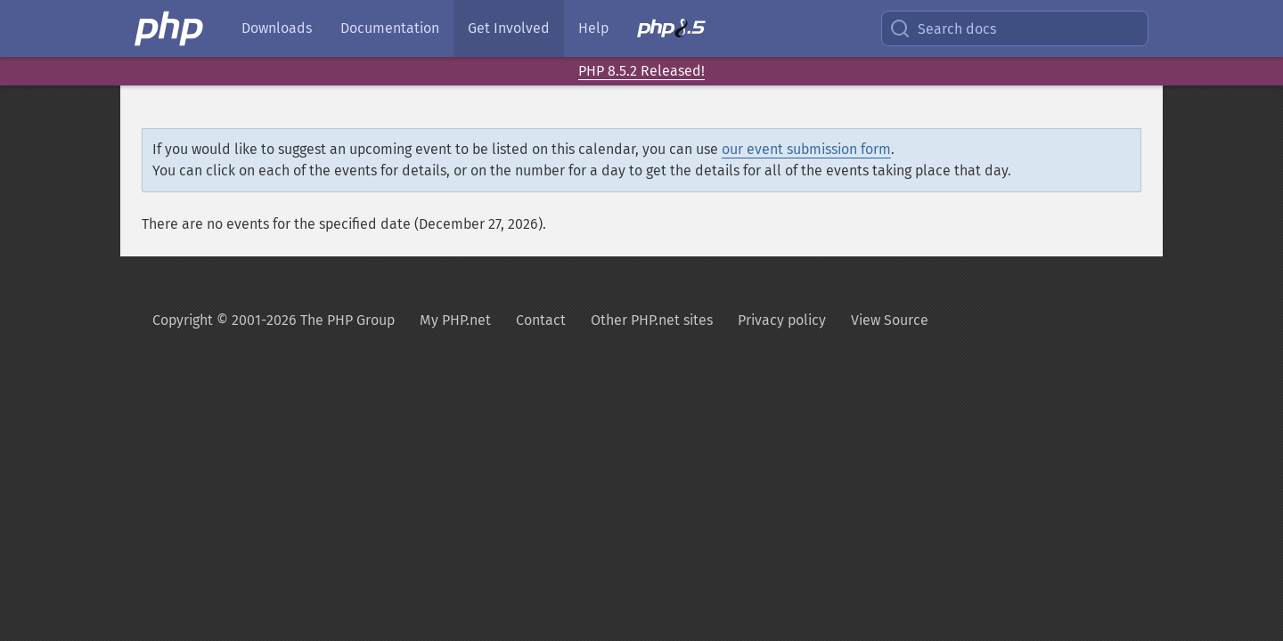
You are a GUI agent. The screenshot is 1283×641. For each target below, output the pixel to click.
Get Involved (509, 28)
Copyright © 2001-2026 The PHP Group (273, 320)
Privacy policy (782, 320)
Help (593, 28)
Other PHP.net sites (652, 320)
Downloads (276, 28)
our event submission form (806, 149)
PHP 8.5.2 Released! (641, 70)
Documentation (389, 28)
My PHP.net (455, 320)
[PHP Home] (170, 28)
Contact (541, 320)
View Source (889, 320)
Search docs (942, 28)
